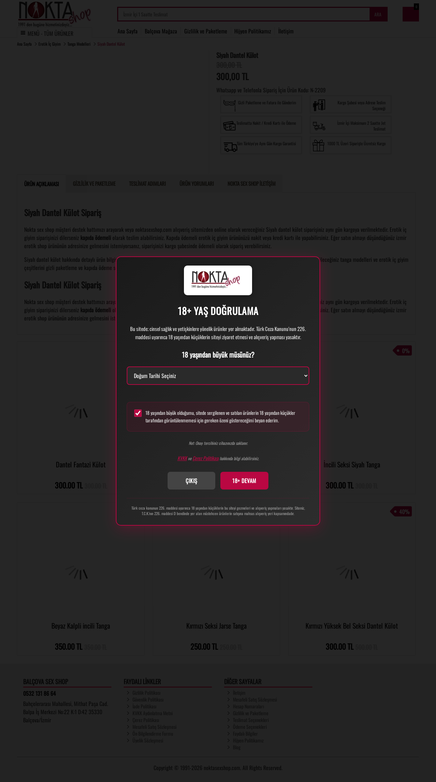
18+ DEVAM (244, 481)
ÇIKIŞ (192, 481)
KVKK (182, 458)
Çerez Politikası (205, 458)
